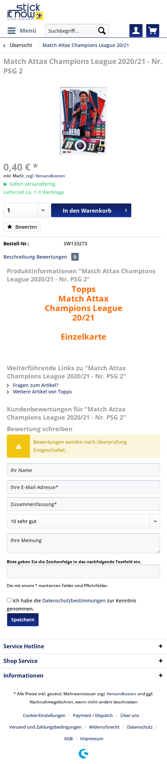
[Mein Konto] (136, 30)
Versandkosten (121, 694)
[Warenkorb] (153, 30)
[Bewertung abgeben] (83, 521)
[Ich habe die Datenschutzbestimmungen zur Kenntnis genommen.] (9, 600)
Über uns (129, 715)
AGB (68, 738)
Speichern (22, 619)
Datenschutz (140, 727)
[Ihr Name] (83, 470)
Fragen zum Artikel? (32, 385)
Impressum (91, 738)
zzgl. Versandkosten (45, 176)
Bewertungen (57, 257)
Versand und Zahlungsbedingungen (45, 727)
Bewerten (22, 227)
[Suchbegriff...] (77, 30)
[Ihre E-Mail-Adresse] (83, 487)
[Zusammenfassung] (83, 504)
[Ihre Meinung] (83, 543)
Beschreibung (19, 257)
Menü (21, 29)
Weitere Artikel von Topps (39, 391)
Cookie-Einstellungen (44, 715)
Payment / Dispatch (93, 715)
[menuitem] (21, 30)
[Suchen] (102, 30)
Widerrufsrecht (104, 727)
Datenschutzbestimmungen (74, 600)
